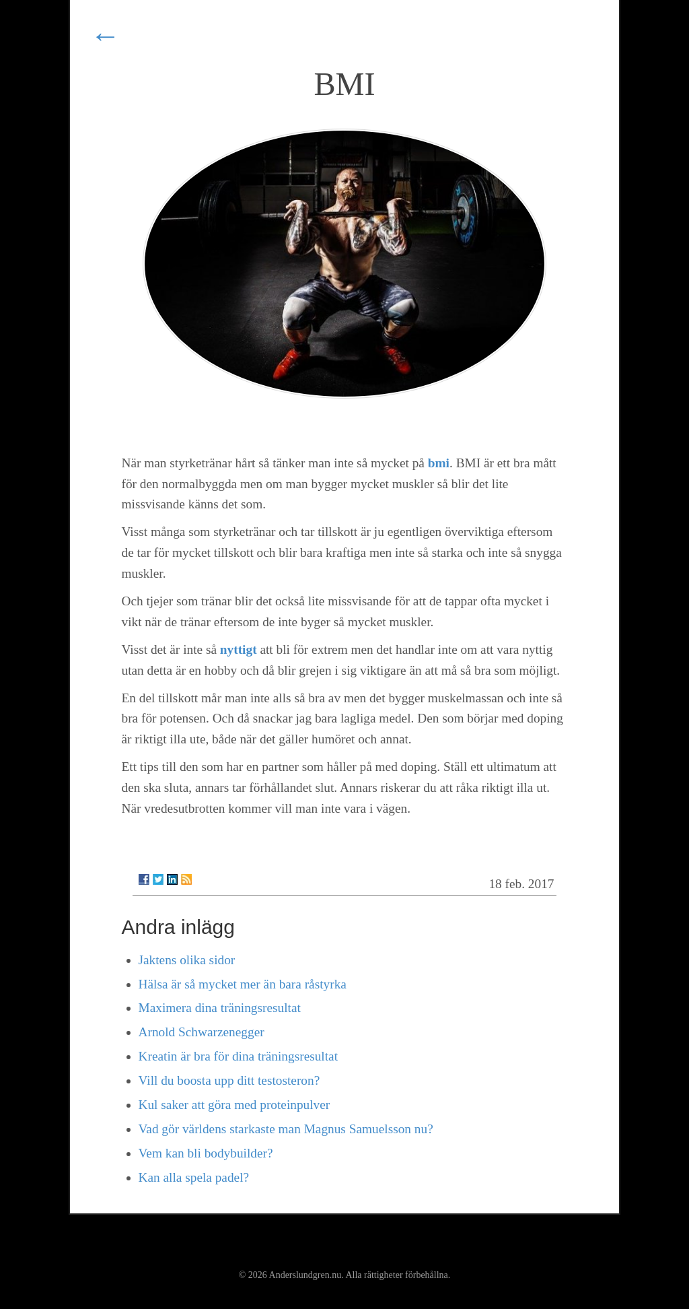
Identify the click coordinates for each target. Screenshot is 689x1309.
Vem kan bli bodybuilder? (206, 1153)
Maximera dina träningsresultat (220, 1008)
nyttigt (238, 649)
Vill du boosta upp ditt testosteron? (229, 1080)
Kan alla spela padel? (194, 1177)
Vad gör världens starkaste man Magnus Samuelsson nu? (286, 1129)
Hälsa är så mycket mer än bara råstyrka (243, 984)
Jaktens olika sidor (187, 960)
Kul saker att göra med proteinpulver (234, 1105)
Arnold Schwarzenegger (201, 1032)
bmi (438, 463)
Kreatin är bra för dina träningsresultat (238, 1056)
